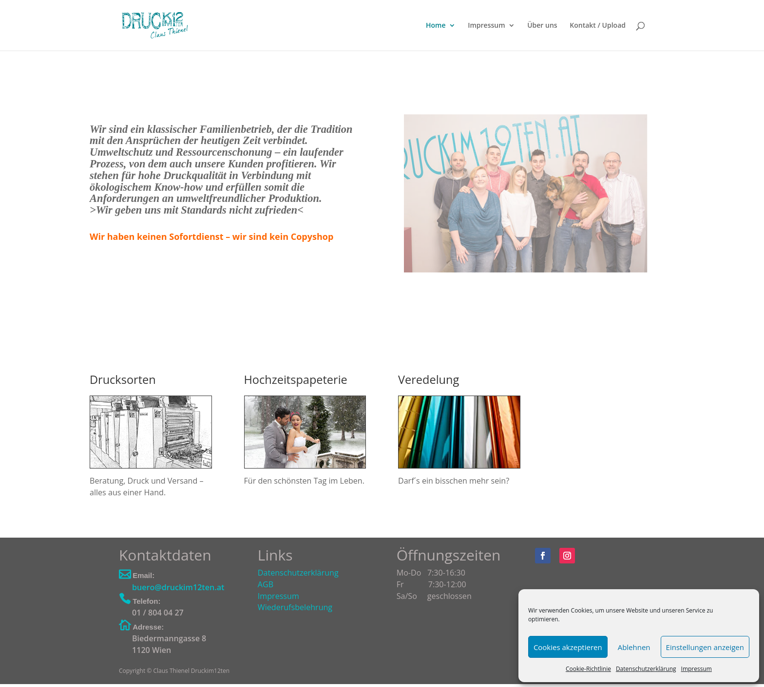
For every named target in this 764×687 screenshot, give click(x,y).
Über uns (542, 26)
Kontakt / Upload (598, 26)
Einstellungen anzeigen (705, 647)
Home (436, 26)
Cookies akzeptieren (568, 647)
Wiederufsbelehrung (295, 607)
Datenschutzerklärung (646, 669)
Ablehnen (634, 647)
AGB (265, 584)
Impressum (696, 669)
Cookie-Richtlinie (588, 669)
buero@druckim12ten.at (178, 587)
